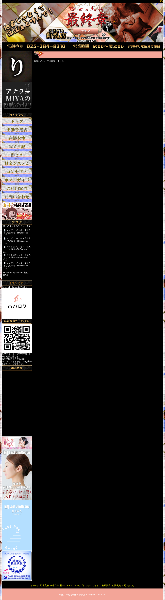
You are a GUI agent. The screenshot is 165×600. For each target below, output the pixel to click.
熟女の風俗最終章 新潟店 (73, 594)
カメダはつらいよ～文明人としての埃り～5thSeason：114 (17, 257)
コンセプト (79, 585)
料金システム (66, 585)
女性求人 (116, 585)
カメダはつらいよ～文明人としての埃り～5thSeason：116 (17, 241)
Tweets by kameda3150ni (14, 287)
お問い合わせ (128, 585)
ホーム (34, 585)
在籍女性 (54, 585)
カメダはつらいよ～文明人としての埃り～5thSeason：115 (17, 249)
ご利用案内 (105, 585)
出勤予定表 (43, 585)
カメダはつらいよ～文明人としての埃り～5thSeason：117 (17, 232)
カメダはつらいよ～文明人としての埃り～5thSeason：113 (17, 265)
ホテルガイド (92, 585)
